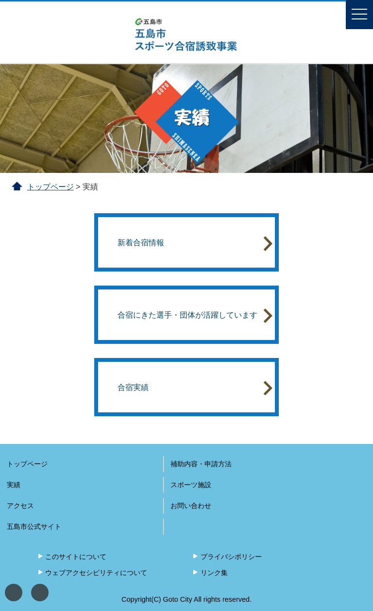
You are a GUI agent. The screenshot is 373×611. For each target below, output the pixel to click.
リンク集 (214, 573)
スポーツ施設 (190, 485)
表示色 (13, 592)
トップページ (50, 187)
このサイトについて (75, 556)
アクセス (20, 505)
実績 (13, 485)
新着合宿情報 (195, 243)
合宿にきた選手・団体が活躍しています (195, 315)
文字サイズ (40, 592)
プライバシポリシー (231, 556)
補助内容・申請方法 (201, 464)
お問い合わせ (190, 505)
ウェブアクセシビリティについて (96, 573)
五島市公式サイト (34, 526)
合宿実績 (195, 387)
